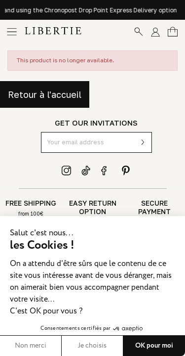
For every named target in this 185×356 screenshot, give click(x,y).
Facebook (106, 171)
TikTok (86, 171)
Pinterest (126, 171)
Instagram (67, 171)
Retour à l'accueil (44, 94)
